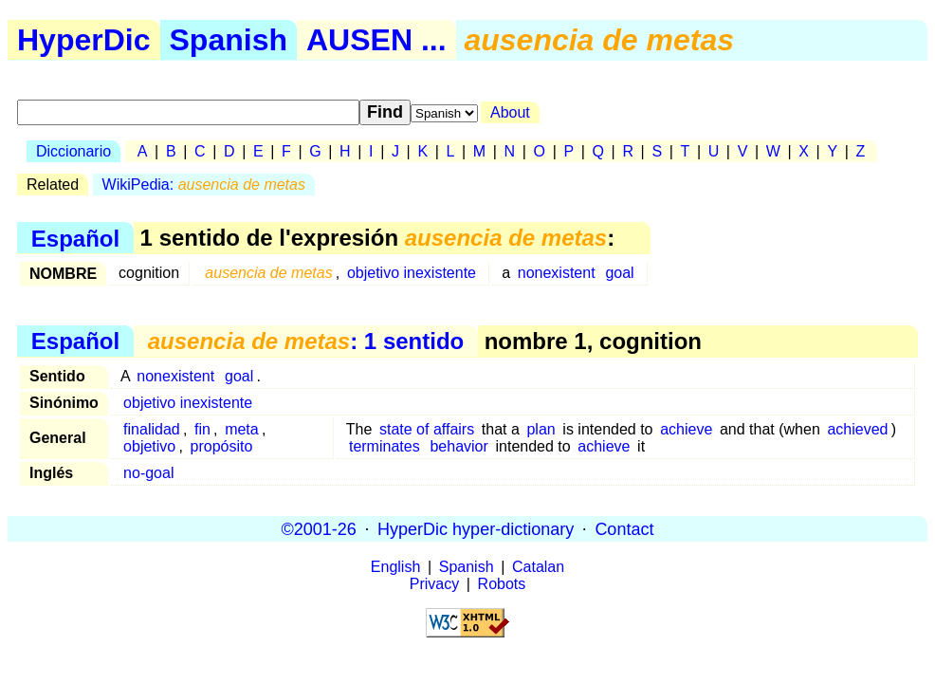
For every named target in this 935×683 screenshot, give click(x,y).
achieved (857, 429)
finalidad (151, 429)
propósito (222, 446)
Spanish (228, 40)
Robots (502, 584)
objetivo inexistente (411, 273)
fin (202, 429)
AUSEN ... (376, 40)
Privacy (434, 584)
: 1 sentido (306, 341)
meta (242, 429)
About (510, 112)
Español (75, 237)
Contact (624, 528)
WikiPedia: (203, 184)
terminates (384, 446)
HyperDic (84, 40)
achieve (686, 429)
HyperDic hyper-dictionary (475, 528)
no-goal (148, 473)
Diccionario (73, 151)
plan (540, 429)
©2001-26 (319, 528)
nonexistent (557, 273)
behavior (458, 446)
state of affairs (426, 429)
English (395, 567)
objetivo (149, 446)
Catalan (538, 567)
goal (619, 273)
